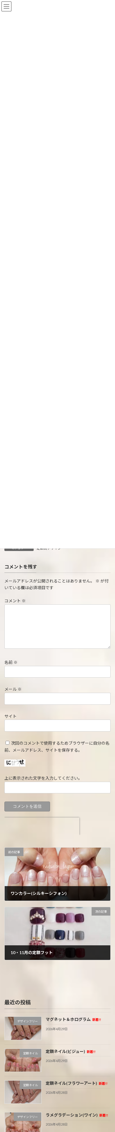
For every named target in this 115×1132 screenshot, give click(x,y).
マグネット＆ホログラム (73, 1019)
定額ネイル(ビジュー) (70, 1051)
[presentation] (41, 826)
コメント (15, 600)
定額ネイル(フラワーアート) (76, 1083)
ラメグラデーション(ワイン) (77, 1115)
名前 (11, 662)
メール (13, 689)
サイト (10, 716)
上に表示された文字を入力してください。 (43, 778)
